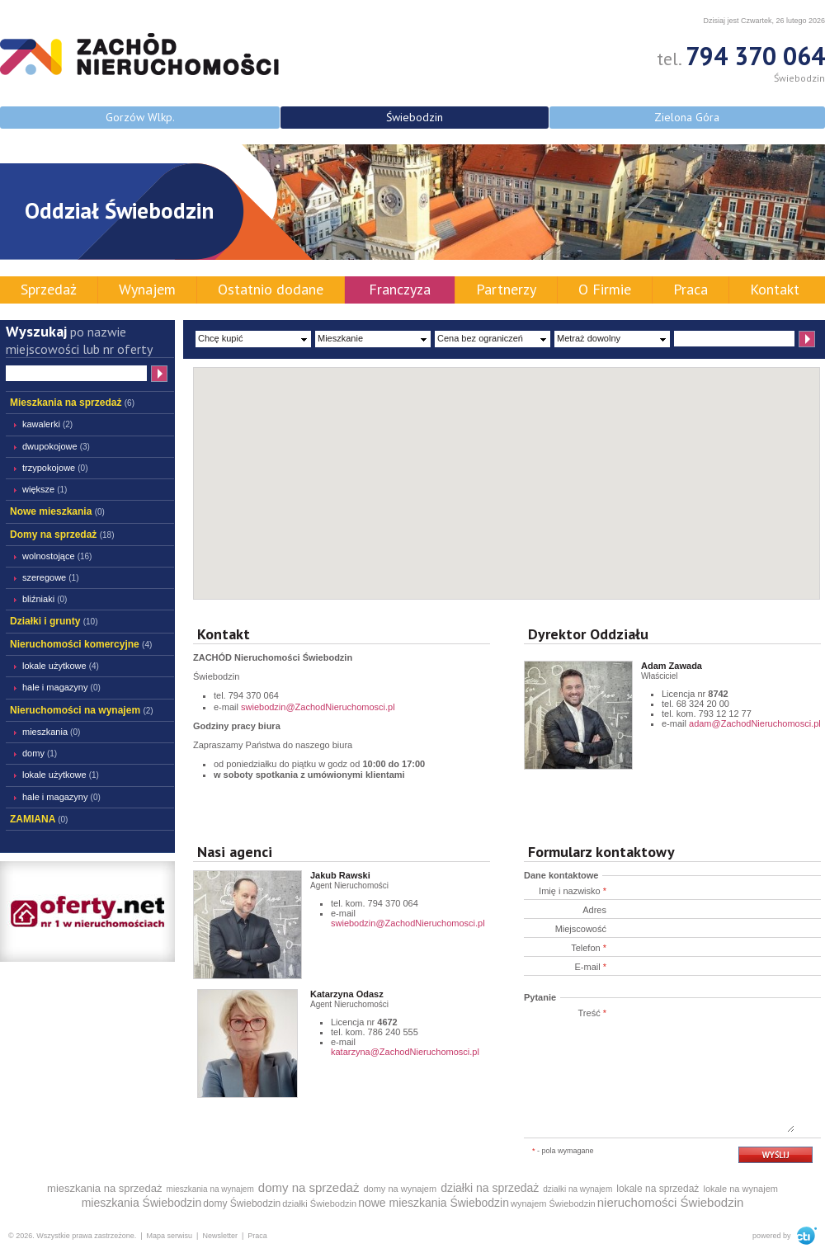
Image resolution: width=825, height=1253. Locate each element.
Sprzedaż (49, 289)
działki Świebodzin (319, 1203)
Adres (594, 910)
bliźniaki (44, 599)
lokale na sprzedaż (657, 1188)
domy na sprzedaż (309, 1187)
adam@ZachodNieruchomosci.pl (755, 723)
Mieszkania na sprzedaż (72, 402)
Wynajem (147, 289)
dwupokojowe (56, 446)
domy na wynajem (399, 1189)
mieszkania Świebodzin (142, 1202)
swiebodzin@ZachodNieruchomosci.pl (318, 707)
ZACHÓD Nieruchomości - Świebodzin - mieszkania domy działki (139, 54)
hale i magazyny (61, 687)
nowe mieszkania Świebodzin (433, 1202)
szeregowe (50, 577)
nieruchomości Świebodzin (670, 1202)
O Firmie (604, 289)
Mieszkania (51, 732)
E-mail (590, 967)
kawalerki (47, 424)
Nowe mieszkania (57, 511)
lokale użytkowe (60, 666)
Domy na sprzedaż (62, 534)
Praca (690, 289)
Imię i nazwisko (572, 891)
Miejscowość (580, 929)
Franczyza (400, 289)
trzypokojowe (55, 468)
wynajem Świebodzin (553, 1203)
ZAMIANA (39, 819)
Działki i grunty (53, 621)
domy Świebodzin (241, 1203)
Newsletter (220, 1236)
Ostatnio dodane (270, 289)
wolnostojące (57, 556)
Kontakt (774, 289)
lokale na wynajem (740, 1189)
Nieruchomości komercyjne (81, 644)
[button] (506, 468)
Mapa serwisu (170, 1236)
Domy (39, 753)
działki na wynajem (577, 1189)
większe (44, 489)
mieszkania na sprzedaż (104, 1188)
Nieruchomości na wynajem (81, 710)
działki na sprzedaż (490, 1187)
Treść (592, 1013)
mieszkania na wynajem (210, 1189)
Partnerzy (506, 289)
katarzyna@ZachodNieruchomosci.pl (405, 1052)
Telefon (588, 948)
